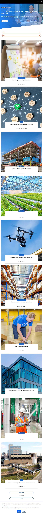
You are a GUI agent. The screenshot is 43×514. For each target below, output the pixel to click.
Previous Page (21, 492)
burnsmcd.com (39, 1)
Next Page (21, 498)
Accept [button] (19, 511)
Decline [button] (24, 511)
